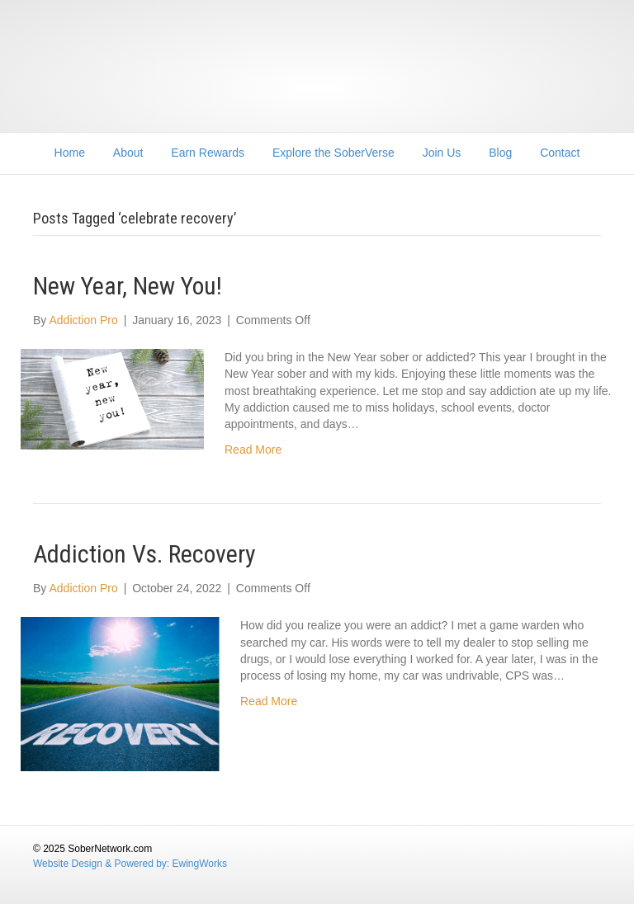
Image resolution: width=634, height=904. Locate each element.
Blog (500, 152)
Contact (560, 152)
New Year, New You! (127, 285)
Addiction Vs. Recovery (144, 553)
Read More (253, 449)
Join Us (442, 152)
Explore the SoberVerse (333, 152)
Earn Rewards (207, 152)
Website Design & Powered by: (103, 863)
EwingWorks (200, 863)
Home (69, 152)
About (128, 152)
